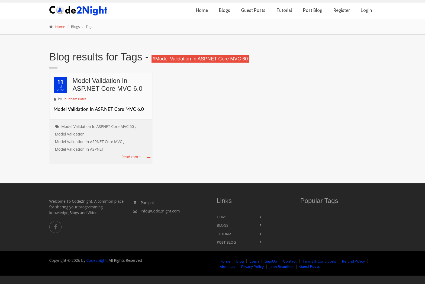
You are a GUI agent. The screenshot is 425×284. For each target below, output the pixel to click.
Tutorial (284, 10)
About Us (227, 266)
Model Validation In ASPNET (79, 149)
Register (341, 10)
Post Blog (312, 10)
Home (202, 10)
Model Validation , (71, 134)
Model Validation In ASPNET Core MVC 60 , (98, 126)
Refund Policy (353, 261)
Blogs (224, 10)
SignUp (271, 261)
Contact (290, 261)
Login (366, 10)
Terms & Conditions (319, 261)
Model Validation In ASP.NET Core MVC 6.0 (108, 84)
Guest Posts (253, 10)
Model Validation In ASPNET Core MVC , (89, 141)
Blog (240, 261)
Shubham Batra (74, 99)
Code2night (96, 260)
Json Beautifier (282, 266)
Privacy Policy (252, 266)
